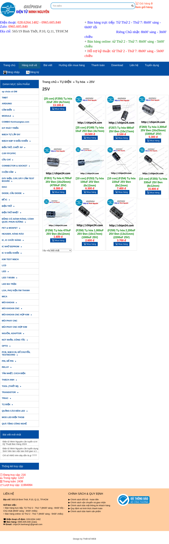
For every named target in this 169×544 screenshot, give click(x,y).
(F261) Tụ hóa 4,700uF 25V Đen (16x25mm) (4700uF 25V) (58, 182)
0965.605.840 (51, 22)
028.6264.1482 (28, 22)
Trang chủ (49, 82)
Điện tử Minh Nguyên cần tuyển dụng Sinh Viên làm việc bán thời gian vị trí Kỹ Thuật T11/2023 (20, 449)
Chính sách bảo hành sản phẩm (85, 511)
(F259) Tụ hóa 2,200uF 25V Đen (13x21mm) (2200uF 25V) (121, 234)
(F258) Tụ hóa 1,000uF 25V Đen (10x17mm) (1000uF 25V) (90, 234)
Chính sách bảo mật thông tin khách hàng (90, 505)
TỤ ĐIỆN (65, 82)
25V (92, 82)
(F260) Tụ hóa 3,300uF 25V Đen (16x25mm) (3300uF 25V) (153, 130)
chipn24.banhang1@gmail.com (27, 524)
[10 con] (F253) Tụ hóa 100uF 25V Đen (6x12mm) (90, 182)
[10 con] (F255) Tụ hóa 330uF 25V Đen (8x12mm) (153, 182)
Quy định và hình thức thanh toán (86, 508)
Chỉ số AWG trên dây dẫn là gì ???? (20, 455)
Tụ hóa (80, 82)
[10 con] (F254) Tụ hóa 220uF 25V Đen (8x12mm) (121, 182)
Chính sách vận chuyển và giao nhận (88, 502)
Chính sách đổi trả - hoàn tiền (84, 499)
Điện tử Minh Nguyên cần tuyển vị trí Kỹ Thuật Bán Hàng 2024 (20, 442)
